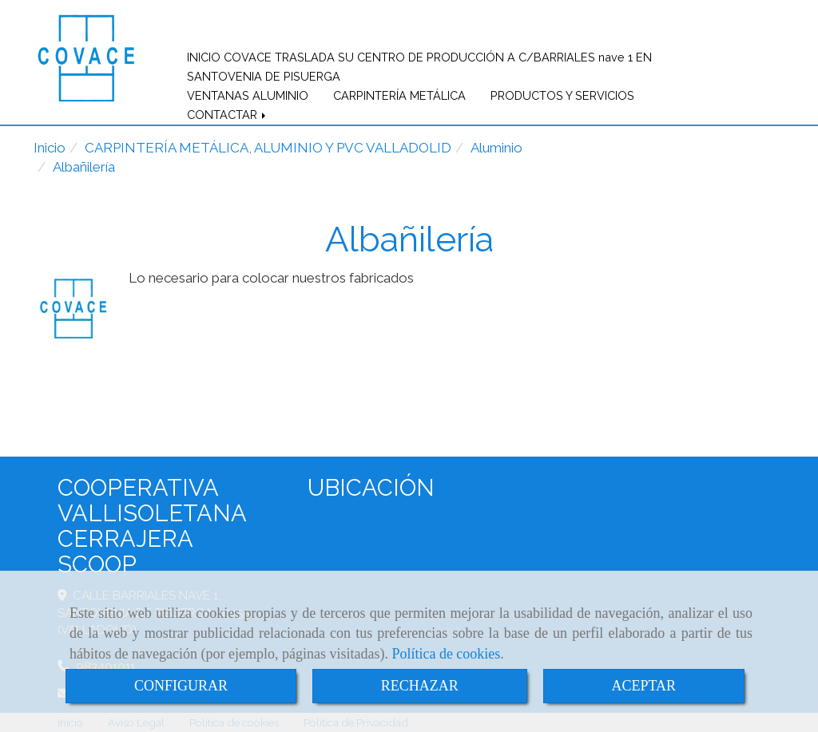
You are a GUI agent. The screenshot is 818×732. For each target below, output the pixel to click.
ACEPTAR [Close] (644, 686)
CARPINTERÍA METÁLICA (399, 95)
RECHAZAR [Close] (420, 686)
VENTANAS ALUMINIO (247, 95)
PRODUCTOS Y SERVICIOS (562, 95)
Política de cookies (445, 654)
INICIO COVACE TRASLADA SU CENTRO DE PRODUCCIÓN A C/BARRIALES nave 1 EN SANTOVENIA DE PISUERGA (419, 66)
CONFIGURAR (181, 686)
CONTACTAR (227, 114)
